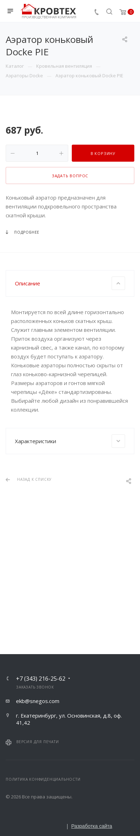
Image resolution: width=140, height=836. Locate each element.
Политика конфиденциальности (43, 779)
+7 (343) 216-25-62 (40, 678)
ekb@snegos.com (37, 700)
